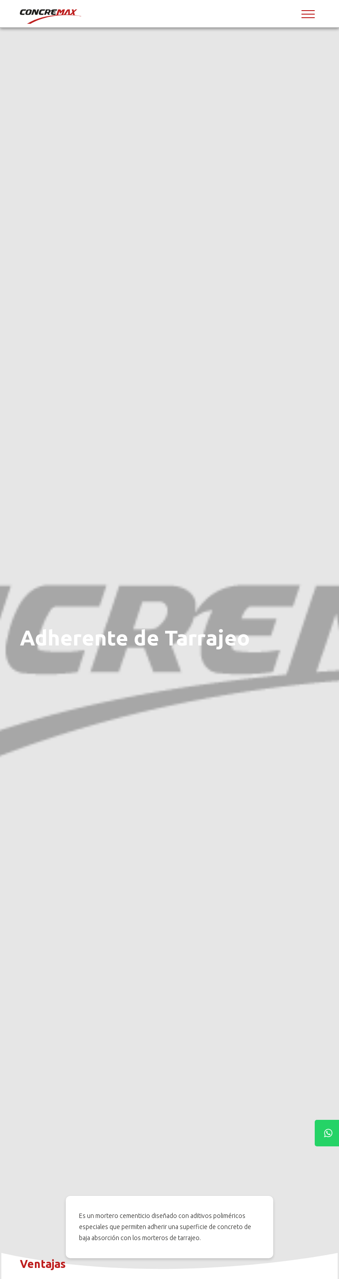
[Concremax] (51, 16)
